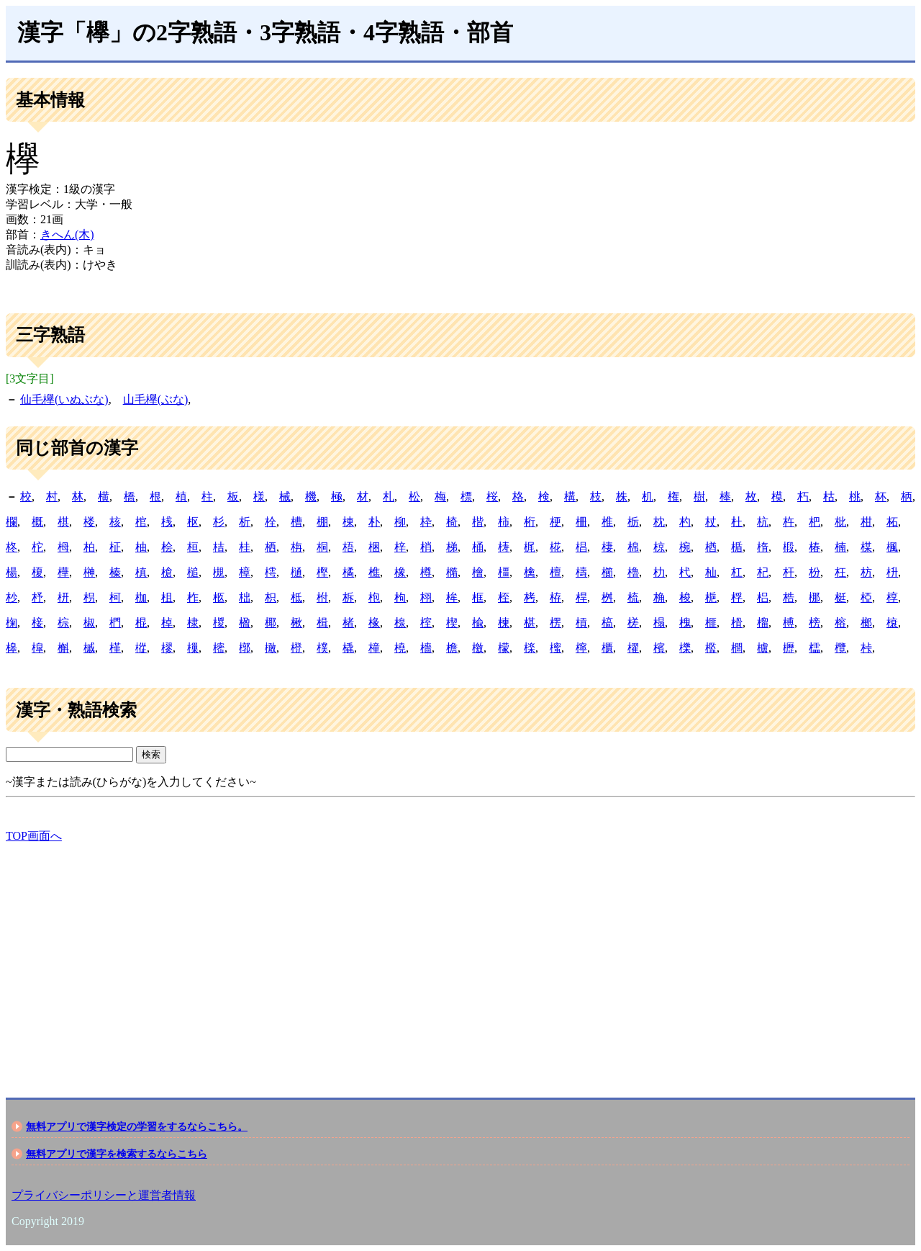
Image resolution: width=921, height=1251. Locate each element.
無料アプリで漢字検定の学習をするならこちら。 (137, 1126)
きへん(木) (67, 234)
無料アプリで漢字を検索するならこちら (116, 1154)
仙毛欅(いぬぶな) (64, 399)
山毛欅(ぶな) (156, 399)
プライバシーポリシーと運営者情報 (104, 1195)
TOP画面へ (34, 836)
